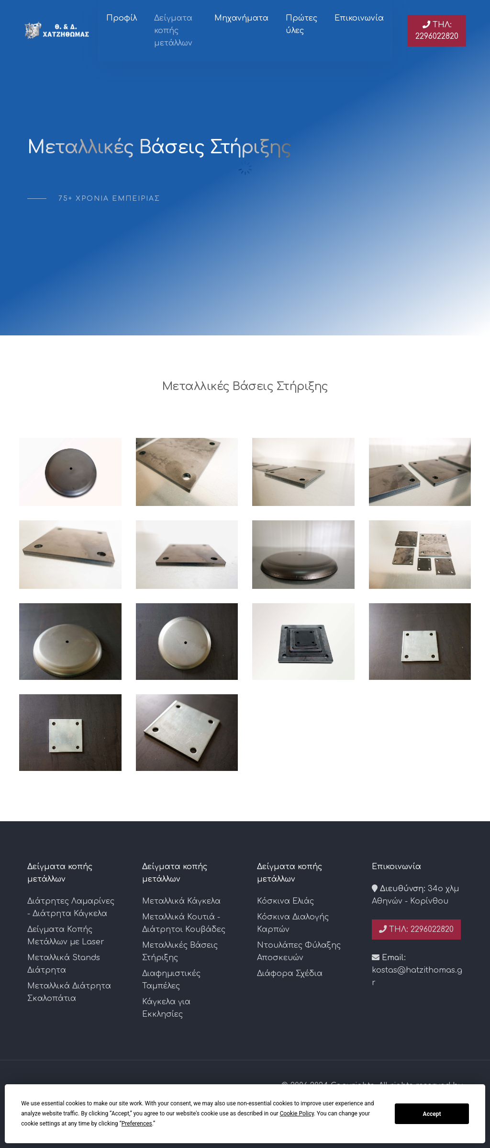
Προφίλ (121, 18)
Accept (432, 1114)
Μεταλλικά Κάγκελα (181, 901)
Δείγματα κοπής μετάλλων (173, 30)
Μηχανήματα (241, 18)
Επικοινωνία (359, 18)
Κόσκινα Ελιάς (285, 901)
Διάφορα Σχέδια (290, 973)
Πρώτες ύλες (301, 24)
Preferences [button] (137, 1123)
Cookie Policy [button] (297, 1113)
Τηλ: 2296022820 (436, 31)
